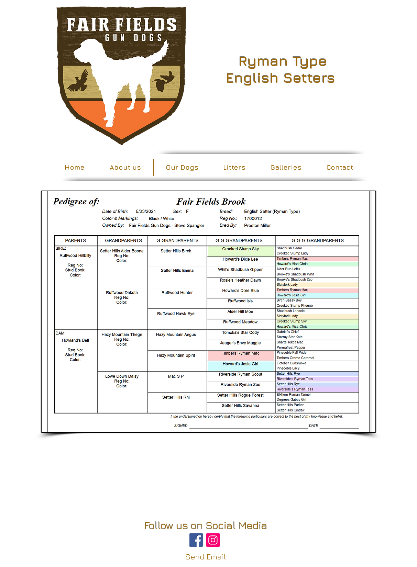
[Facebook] (196, 540)
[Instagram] (213, 540)
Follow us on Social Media (205, 525)
